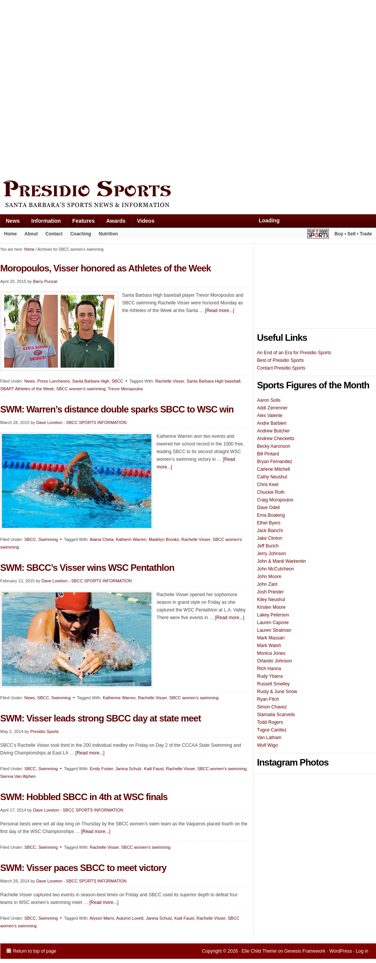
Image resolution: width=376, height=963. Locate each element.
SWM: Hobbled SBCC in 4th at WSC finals (84, 797)
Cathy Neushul (272, 477)
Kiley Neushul (271, 599)
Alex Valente (270, 415)
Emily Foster (101, 768)
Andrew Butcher (273, 431)
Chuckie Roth (271, 492)
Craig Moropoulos (275, 500)
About (29, 235)
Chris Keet (268, 484)
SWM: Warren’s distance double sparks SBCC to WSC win (117, 409)
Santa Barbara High (90, 381)
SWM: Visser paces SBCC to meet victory (83, 868)
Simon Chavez (272, 707)
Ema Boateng (271, 515)
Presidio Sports (188, 195)
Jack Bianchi (270, 530)
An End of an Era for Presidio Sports (294, 352)
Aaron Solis (269, 400)
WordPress (340, 951)
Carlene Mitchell (273, 469)
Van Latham (269, 737)
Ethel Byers (269, 523)
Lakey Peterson (273, 615)
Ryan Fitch (268, 699)
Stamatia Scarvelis (276, 714)
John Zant (267, 584)
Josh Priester (270, 592)
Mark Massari (271, 638)
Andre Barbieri (272, 423)
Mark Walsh (269, 645)
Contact (54, 234)
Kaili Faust (154, 768)
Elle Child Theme (259, 951)
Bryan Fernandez (274, 461)
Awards (112, 222)
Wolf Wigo (267, 745)
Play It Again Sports (318, 235)
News (10, 222)
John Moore (269, 576)
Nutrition (108, 234)
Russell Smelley (273, 684)
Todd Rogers (270, 722)
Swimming (48, 539)
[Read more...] (219, 310)
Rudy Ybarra (270, 676)
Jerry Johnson (271, 553)
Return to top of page (34, 951)
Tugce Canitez (272, 730)
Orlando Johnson (274, 661)
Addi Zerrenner (272, 408)
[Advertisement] (88, 88)
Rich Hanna (269, 668)
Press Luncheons (53, 381)
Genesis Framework (304, 951)
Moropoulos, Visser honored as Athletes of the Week (105, 268)
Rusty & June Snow (277, 691)
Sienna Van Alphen (18, 776)
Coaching (80, 234)
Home (10, 234)
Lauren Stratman (274, 630)
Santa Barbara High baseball (214, 381)
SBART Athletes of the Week (27, 388)
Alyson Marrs (102, 918)
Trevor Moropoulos (125, 388)
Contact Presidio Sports (281, 368)
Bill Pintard (268, 454)
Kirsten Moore (271, 607)
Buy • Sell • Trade (353, 234)
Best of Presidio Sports (280, 360)
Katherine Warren (119, 697)
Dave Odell (268, 507)
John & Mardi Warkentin (281, 561)
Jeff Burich (268, 546)
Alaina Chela (101, 539)
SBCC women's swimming (81, 388)
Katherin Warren (131, 539)
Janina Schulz (128, 768)
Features (81, 222)
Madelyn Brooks (164, 539)
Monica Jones (271, 653)
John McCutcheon (275, 569)
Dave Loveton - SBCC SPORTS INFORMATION (81, 422)
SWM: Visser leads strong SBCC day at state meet (100, 718)
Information (43, 222)
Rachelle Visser (169, 381)
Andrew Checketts (275, 438)
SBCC (117, 381)
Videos (145, 221)
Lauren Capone (273, 622)
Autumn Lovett (129, 918)
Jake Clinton (269, 538)
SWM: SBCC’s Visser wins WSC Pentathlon (87, 567)
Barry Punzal (45, 281)
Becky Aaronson (274, 446)
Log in (362, 951)
